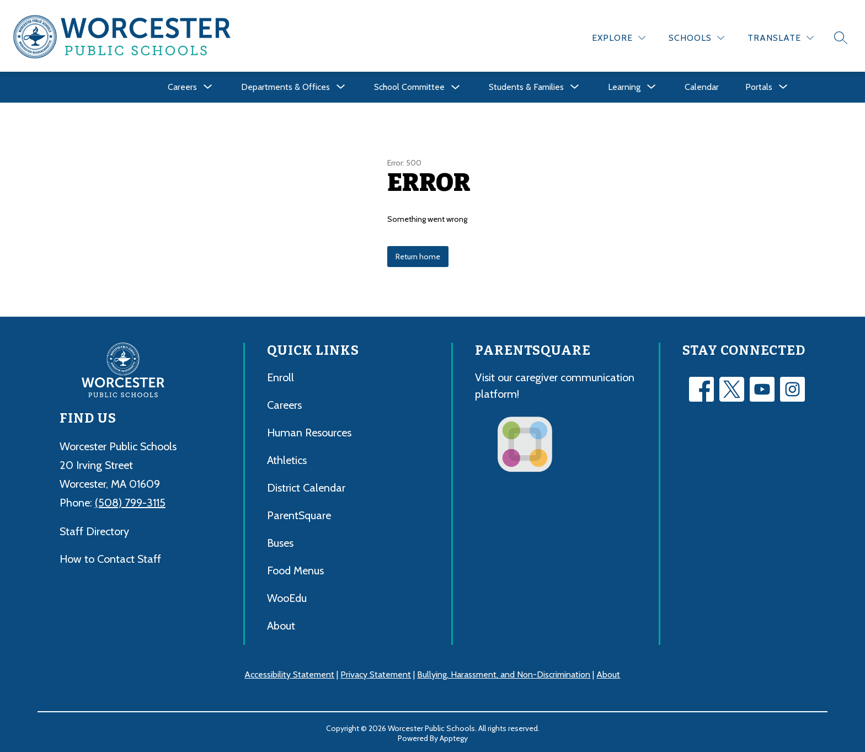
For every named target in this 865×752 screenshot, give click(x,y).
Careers (284, 403)
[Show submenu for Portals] (758, 85)
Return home (418, 255)
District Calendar (306, 486)
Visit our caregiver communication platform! (554, 384)
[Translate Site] (780, 36)
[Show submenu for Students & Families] (526, 85)
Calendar (702, 85)
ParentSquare (299, 513)
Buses (280, 541)
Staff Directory (94, 529)
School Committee (409, 85)
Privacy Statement (375, 673)
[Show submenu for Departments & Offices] (285, 85)
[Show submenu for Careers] (182, 85)
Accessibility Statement (289, 673)
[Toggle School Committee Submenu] (455, 85)
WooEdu (287, 596)
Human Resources (309, 431)
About (281, 624)
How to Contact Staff (110, 556)
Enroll (280, 375)
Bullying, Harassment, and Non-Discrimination (503, 673)
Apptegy (454, 736)
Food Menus (295, 568)
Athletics (287, 458)
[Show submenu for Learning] (624, 85)
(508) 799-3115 (130, 500)
